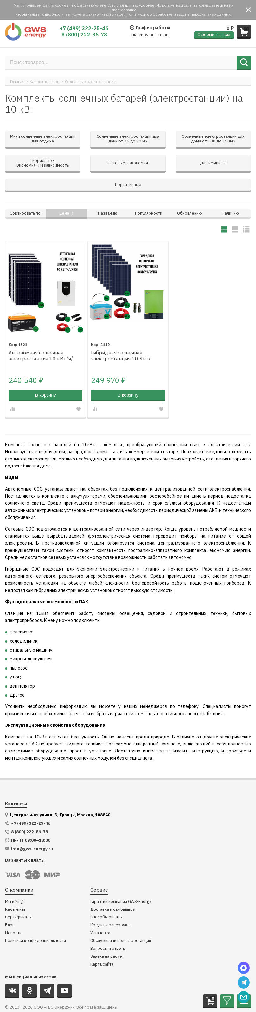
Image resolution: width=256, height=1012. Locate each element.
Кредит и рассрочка (110, 905)
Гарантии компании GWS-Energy (120, 882)
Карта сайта (101, 945)
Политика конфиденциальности (35, 921)
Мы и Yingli (15, 882)
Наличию (230, 193)
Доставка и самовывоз (112, 890)
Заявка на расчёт (107, 937)
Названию (107, 193)
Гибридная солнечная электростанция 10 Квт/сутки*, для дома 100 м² (120, 336)
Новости (13, 913)
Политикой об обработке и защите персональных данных (179, 14)
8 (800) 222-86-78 (84, 34)
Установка (100, 913)
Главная (17, 81)
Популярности (148, 193)
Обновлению (189, 193)
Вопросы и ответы (108, 929)
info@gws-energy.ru (32, 829)
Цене (66, 193)
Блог (9, 905)
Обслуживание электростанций (120, 921)
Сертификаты (18, 898)
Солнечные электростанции (90, 81)
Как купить (15, 890)
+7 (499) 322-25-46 (84, 28)
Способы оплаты (106, 898)
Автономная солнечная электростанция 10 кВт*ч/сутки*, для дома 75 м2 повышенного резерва (41, 336)
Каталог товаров (44, 81)
